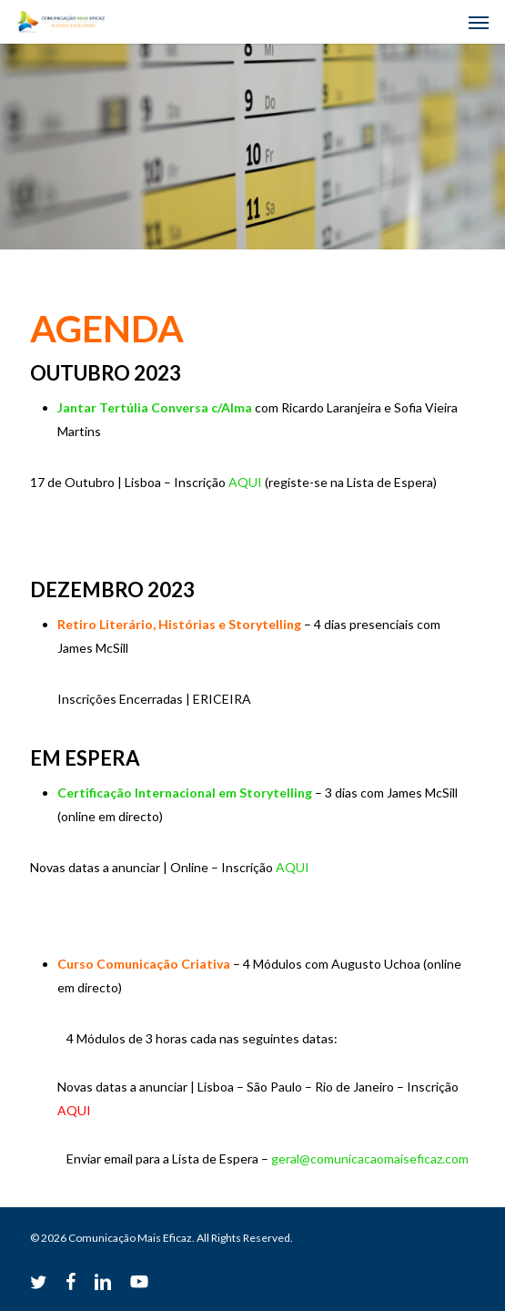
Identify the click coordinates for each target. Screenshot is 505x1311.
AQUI (245, 482)
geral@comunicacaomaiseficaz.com (370, 1158)
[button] (479, 22)
